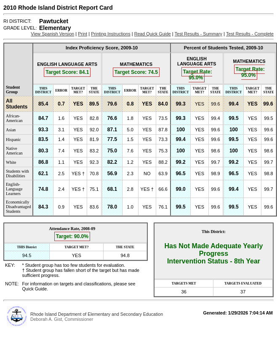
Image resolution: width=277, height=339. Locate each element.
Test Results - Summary (198, 33)
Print (82, 33)
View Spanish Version (52, 33)
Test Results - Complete (250, 33)
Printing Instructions (111, 33)
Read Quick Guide (152, 33)
